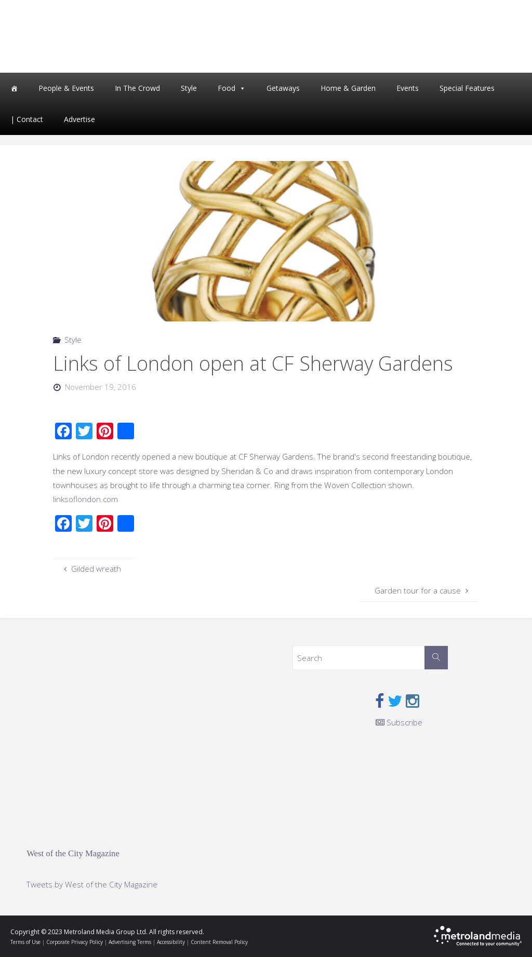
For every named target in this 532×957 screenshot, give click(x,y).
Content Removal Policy (219, 942)
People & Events (66, 88)
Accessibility (171, 942)
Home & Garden (348, 88)
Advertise (79, 119)
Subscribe (399, 722)
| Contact (26, 119)
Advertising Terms (130, 942)
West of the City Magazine (72, 853)
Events (407, 88)
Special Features (467, 88)
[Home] (14, 88)
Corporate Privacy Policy (74, 942)
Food (226, 88)
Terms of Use (25, 942)
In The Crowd (137, 88)
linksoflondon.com (85, 499)
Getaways (283, 88)
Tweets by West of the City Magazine (91, 884)
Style (189, 88)
